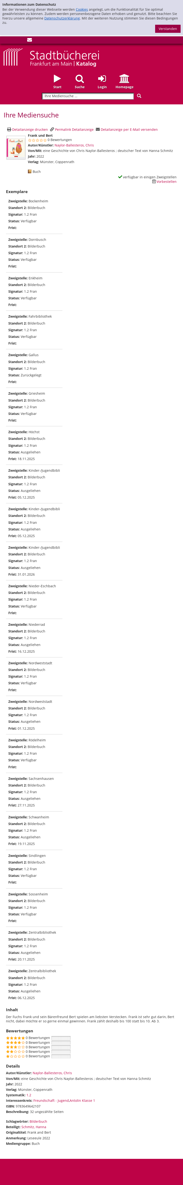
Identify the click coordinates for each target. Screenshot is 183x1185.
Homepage (124, 87)
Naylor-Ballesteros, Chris (74, 145)
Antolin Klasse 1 (82, 1100)
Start (57, 87)
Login (102, 87)
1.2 (28, 1095)
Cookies (82, 9)
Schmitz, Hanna (33, 1127)
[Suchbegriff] (88, 96)
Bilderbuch (38, 1121)
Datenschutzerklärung (62, 18)
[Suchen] (139, 96)
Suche (80, 87)
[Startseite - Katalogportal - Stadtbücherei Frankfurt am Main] (51, 57)
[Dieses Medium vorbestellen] (164, 181)
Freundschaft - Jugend (51, 1100)
